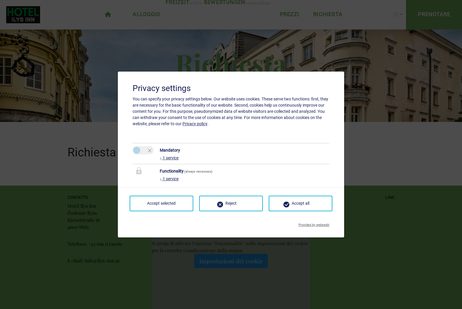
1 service (169, 158)
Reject (231, 203)
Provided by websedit (313, 223)
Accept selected (161, 203)
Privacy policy (194, 123)
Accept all (300, 203)
